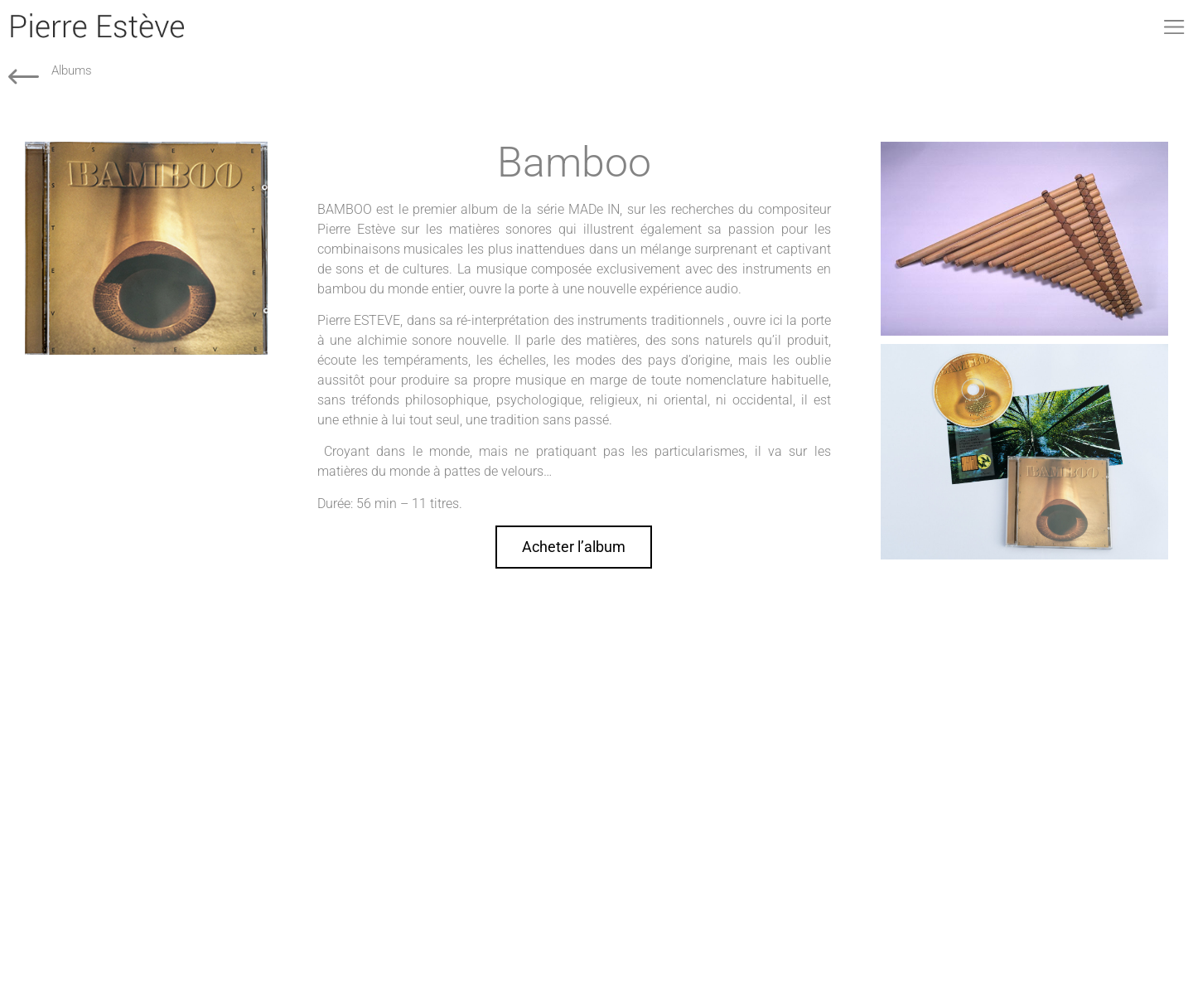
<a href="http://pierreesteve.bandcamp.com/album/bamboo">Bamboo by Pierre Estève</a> (146, 495)
